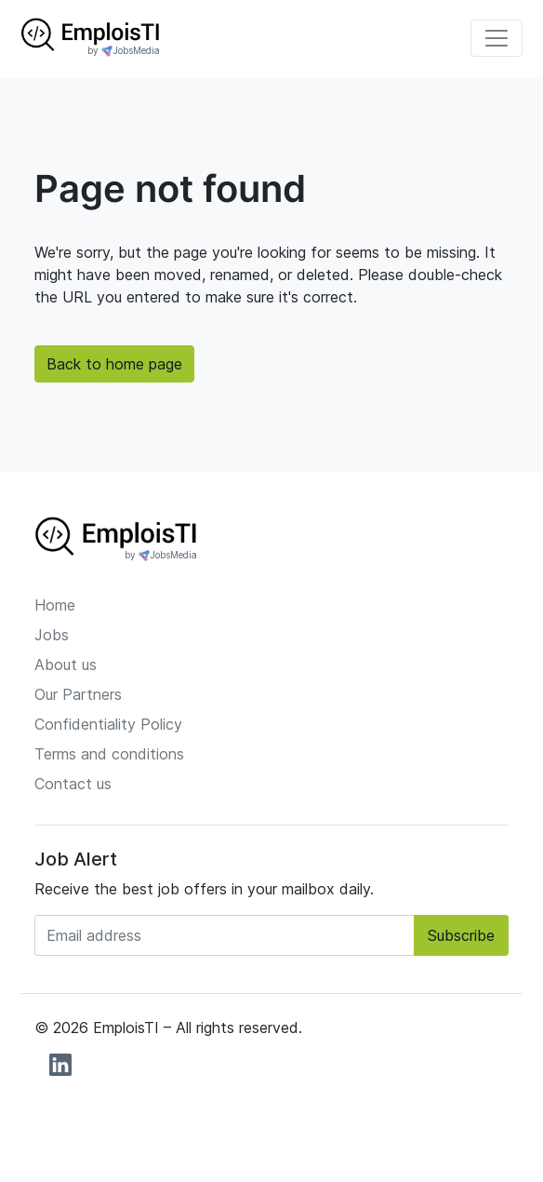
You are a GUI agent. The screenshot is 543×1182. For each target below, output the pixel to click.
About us (65, 664)
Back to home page (114, 364)
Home (54, 605)
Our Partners (78, 694)
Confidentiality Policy (108, 724)
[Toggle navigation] (496, 38)
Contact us (73, 783)
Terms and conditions (109, 754)
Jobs (51, 634)
